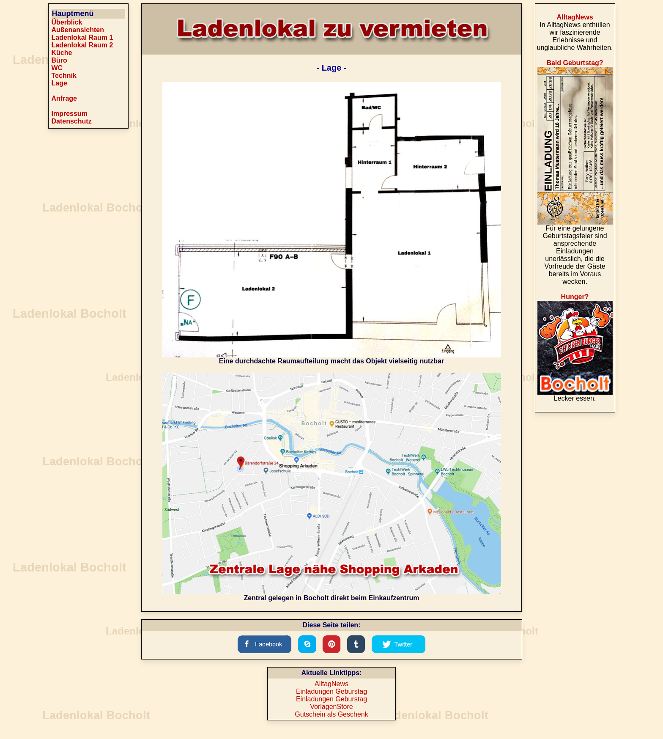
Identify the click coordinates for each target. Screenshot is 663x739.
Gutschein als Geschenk (331, 714)
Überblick (67, 22)
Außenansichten (78, 29)
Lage (59, 83)
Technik (64, 75)
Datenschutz (72, 121)
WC (57, 67)
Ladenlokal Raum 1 (82, 37)
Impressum (70, 113)
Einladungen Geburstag (331, 691)
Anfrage (64, 98)
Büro (59, 60)
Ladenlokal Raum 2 (82, 45)
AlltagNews (331, 683)
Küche (62, 52)
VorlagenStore (331, 706)
